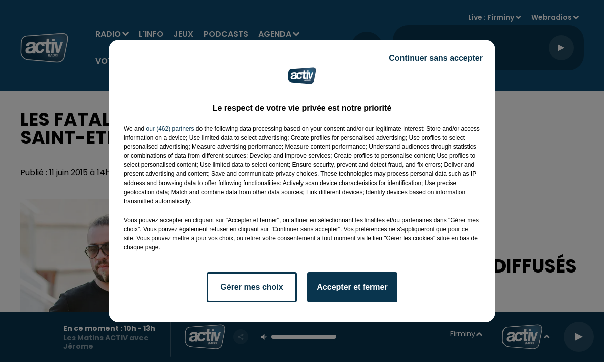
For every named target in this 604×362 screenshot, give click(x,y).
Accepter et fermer (352, 287)
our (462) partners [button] (170, 128)
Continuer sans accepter (436, 58)
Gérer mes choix (251, 287)
